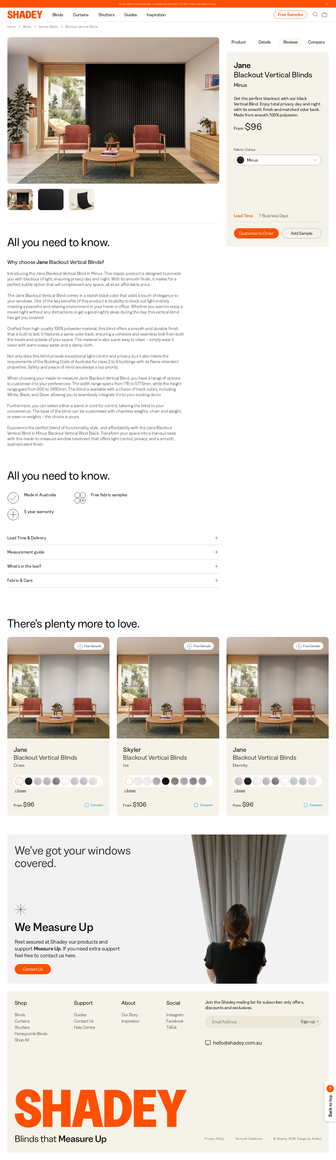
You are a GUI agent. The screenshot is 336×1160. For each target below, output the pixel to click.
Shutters (106, 14)
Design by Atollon (309, 1139)
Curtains (80, 14)
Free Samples (290, 14)
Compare (316, 42)
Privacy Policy (214, 1139)
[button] (19, 781)
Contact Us (33, 969)
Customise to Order (256, 233)
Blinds (57, 14)
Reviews (291, 42)
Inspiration (156, 14)
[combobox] (277, 160)
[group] (58, 15)
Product (239, 42)
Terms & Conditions (248, 1139)
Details (265, 42)
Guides (130, 14)
